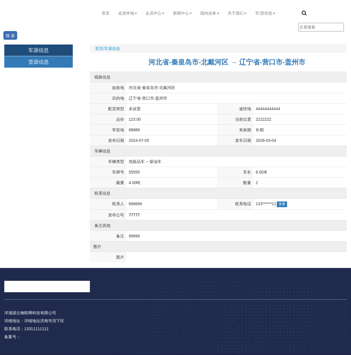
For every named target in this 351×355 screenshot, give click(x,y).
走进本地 (127, 13)
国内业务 (209, 13)
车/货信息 (265, 13)
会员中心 (155, 13)
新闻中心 (182, 13)
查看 (282, 204)
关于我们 (237, 13)
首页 (106, 13)
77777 (134, 215)
